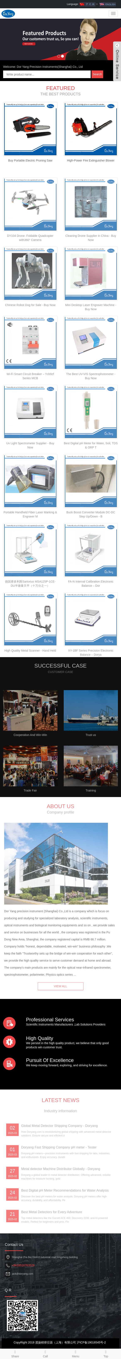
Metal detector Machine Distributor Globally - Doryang (60, 1204)
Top (106, 1353)
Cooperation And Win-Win (30, 770)
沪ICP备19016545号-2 (91, 1342)
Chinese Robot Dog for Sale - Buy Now (30, 340)
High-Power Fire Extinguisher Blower (91, 160)
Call (45, 1353)
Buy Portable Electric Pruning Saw (30, 160)
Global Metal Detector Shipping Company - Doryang (59, 1161)
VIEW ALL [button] (60, 995)
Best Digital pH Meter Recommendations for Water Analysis (65, 1225)
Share (15, 1353)
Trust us (91, 770)
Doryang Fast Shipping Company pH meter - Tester (59, 1182)
